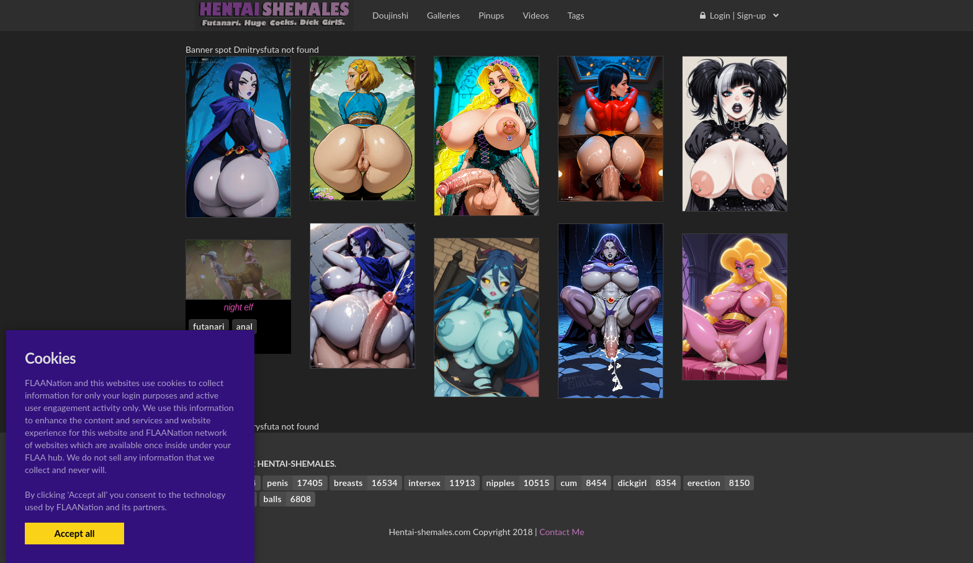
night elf (238, 307)
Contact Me (561, 531)
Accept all (74, 533)
